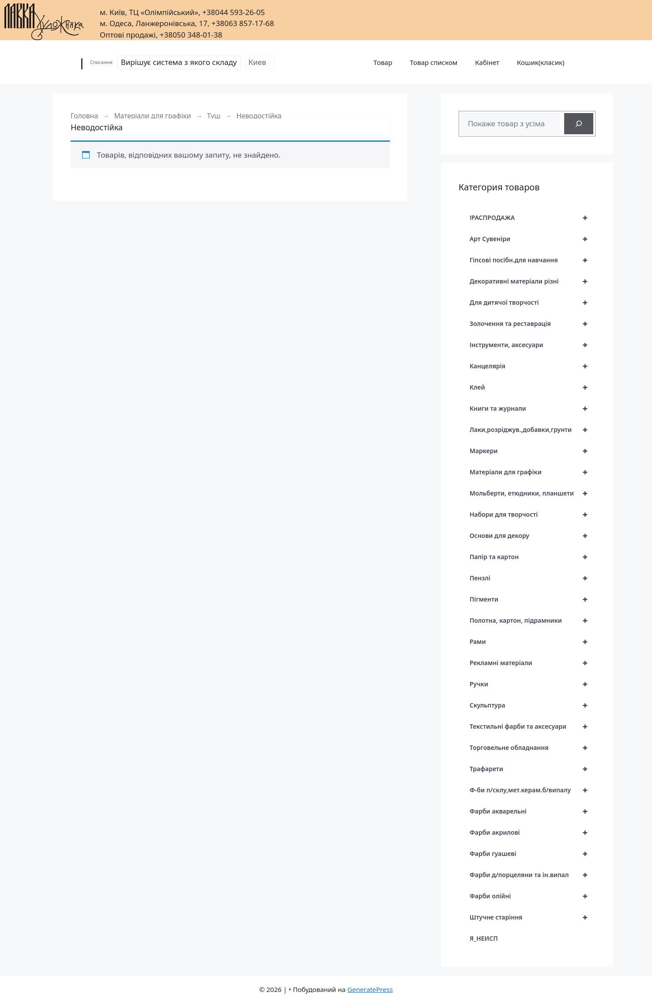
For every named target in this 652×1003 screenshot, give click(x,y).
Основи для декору (532, 535)
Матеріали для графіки (152, 116)
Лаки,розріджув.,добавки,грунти (532, 429)
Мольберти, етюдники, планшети (532, 493)
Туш (213, 116)
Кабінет (487, 62)
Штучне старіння (532, 917)
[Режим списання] (179, 62)
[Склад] (260, 62)
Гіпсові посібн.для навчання (532, 260)
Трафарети (532, 769)
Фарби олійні (532, 896)
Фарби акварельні (532, 811)
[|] (44, 19)
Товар (382, 62)
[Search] (578, 123)
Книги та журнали (532, 408)
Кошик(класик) (540, 62)
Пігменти (532, 599)
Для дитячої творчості (532, 302)
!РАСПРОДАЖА (532, 217)
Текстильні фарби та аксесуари (532, 726)
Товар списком (434, 62)
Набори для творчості (532, 514)
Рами (532, 641)
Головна (84, 116)
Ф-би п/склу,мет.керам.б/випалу (532, 790)
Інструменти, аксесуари (532, 345)
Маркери (532, 451)
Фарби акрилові (532, 832)
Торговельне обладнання (532, 747)
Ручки (532, 684)
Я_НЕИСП (484, 938)
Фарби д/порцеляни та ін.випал (532, 875)
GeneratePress (370, 989)
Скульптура (532, 705)
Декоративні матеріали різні (532, 281)
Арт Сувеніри (532, 239)
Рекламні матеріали (532, 663)
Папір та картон (532, 557)
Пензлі (532, 578)
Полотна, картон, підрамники (532, 620)
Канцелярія (532, 366)
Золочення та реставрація (532, 323)
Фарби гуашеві (532, 853)
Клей (532, 387)
